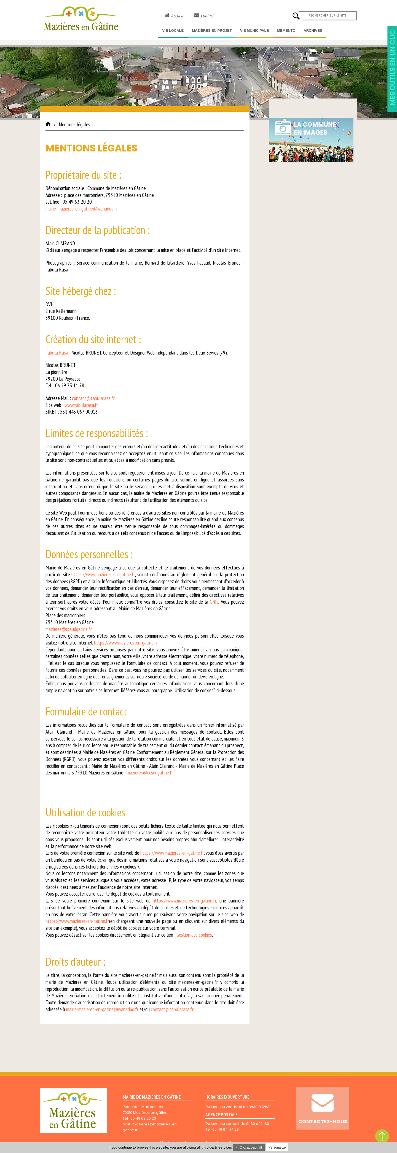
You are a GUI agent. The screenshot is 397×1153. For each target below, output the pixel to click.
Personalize (277, 1147)
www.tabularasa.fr (81, 405)
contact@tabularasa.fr (93, 398)
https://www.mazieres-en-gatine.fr (103, 574)
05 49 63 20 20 (143, 1118)
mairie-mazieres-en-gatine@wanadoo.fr (81, 208)
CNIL (214, 601)
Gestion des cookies (194, 934)
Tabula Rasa (56, 352)
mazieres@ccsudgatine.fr (68, 629)
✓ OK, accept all (249, 1147)
